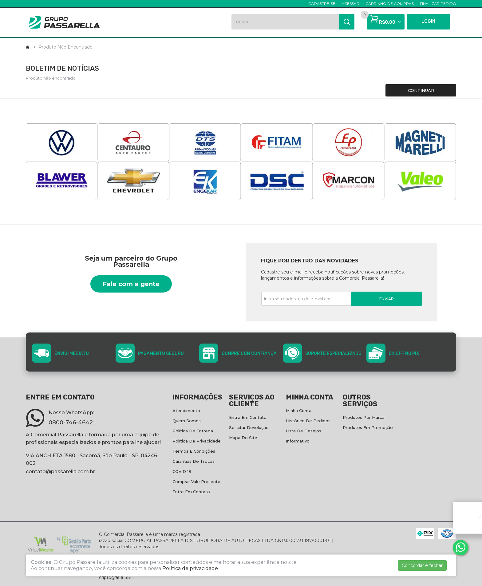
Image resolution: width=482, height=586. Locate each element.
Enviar (386, 299)
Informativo (298, 441)
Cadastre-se (321, 3)
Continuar (421, 90)
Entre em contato (191, 491)
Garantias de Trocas (193, 461)
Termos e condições (193, 451)
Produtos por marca (364, 417)
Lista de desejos (303, 430)
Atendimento (186, 410)
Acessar (350, 3)
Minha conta (298, 410)
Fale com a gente (131, 284)
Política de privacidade (196, 441)
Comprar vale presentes (197, 481)
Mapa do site (243, 437)
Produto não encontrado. (65, 47)
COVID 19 (181, 471)
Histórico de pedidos (308, 420)
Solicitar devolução (249, 427)
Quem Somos (186, 420)
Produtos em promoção (368, 427)
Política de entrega (192, 430)
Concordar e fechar (422, 565)
